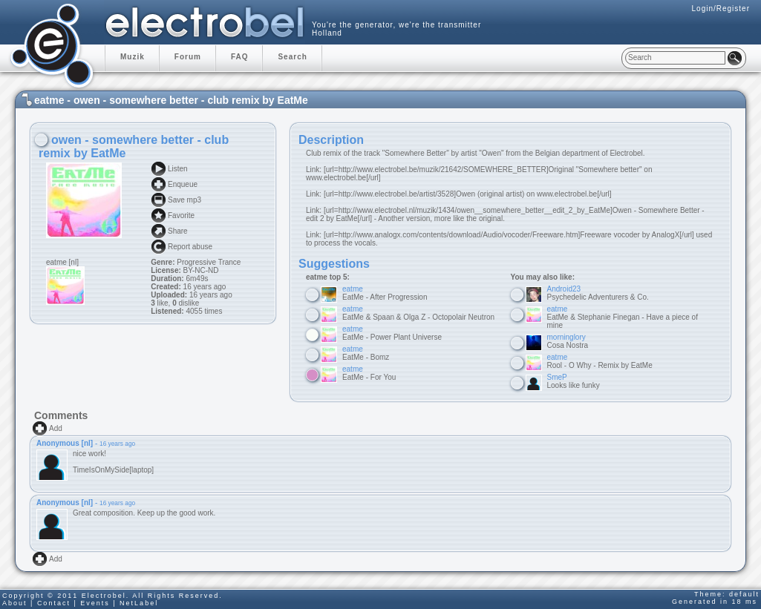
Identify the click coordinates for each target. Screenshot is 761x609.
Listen (178, 169)
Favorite (181, 215)
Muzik (132, 57)
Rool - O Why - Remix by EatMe (600, 361)
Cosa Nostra (568, 341)
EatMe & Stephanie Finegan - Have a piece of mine (622, 317)
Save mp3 (184, 200)
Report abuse (190, 247)
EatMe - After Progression (385, 293)
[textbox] (675, 58)
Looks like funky (573, 381)
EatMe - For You (369, 373)
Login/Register (721, 8)
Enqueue (182, 184)
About (14, 603)
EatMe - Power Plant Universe (392, 333)
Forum (187, 57)
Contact (54, 603)
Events (95, 603)
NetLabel (139, 603)
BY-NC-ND (200, 270)
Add (55, 428)
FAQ (240, 57)
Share (178, 231)
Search (292, 57)
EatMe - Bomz (365, 353)
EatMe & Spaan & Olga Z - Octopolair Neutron (418, 313)
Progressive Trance (209, 262)
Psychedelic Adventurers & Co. (598, 293)
